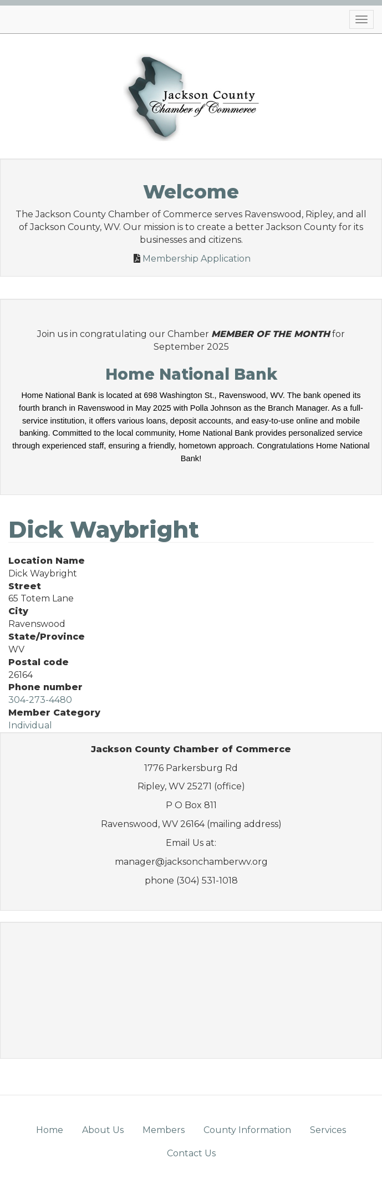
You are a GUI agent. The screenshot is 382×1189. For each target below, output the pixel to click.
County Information (247, 1130)
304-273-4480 (40, 700)
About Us (103, 1130)
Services (328, 1130)
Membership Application (196, 258)
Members (163, 1130)
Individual (30, 725)
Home (49, 1130)
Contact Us (191, 1153)
